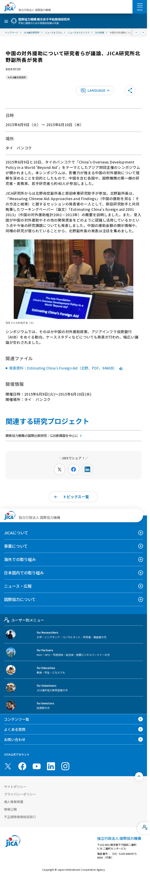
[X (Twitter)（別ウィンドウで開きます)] (8, 766)
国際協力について (20, 599)
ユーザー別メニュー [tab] (24, 619)
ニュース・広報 (18, 586)
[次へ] (143, 32)
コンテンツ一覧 (16, 719)
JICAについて (16, 533)
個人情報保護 (13, 801)
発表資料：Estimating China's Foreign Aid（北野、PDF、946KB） (66, 367)
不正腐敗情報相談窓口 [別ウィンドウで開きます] (20, 816)
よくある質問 (14, 729)
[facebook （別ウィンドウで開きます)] (22, 766)
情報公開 (10, 809)
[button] (94, 90)
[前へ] (136, 32)
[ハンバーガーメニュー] (139, 5)
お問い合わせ (14, 739)
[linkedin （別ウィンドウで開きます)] (51, 766)
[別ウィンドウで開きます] (60, 469)
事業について (16, 546)
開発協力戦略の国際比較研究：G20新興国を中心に (44, 435)
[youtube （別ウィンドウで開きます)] (37, 766)
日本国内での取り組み (24, 573)
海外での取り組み (20, 559)
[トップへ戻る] (139, 776)
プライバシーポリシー (20, 794)
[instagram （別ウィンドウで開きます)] (65, 766)
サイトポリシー (15, 786)
